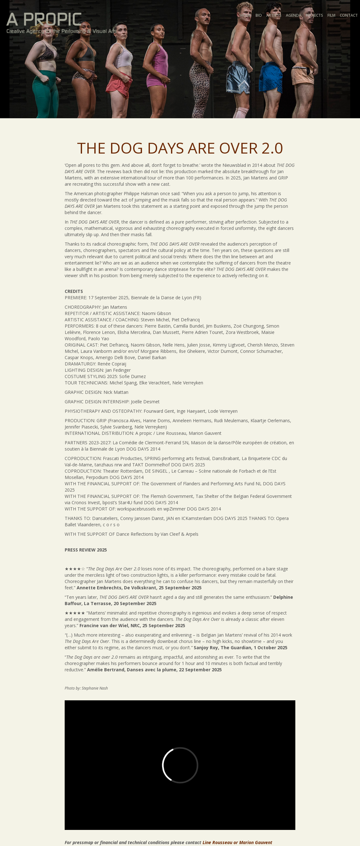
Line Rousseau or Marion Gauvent (237, 842)
